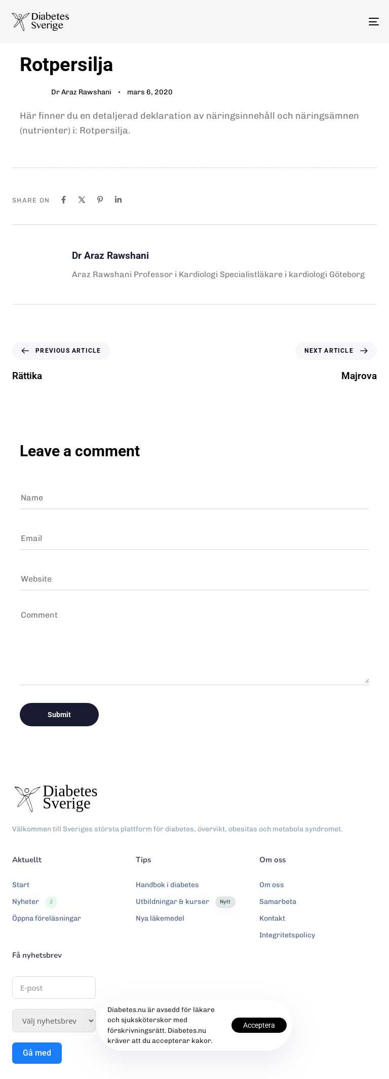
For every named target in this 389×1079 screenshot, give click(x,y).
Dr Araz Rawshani (81, 92)
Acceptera (259, 1025)
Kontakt (272, 918)
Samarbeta (277, 901)
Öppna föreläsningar (46, 918)
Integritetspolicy (287, 935)
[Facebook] (63, 200)
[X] (82, 200)
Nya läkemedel (160, 918)
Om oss (271, 885)
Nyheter (34, 901)
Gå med (37, 1053)
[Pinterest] (100, 200)
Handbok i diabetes (167, 885)
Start (20, 885)
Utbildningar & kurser (185, 901)
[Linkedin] (118, 200)
